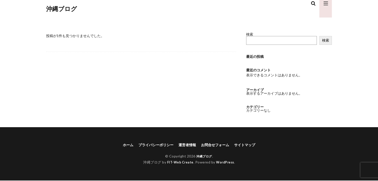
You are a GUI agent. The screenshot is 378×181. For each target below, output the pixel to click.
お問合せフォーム (218, 145)
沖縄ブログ (61, 9)
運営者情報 (187, 145)
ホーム (121, 145)
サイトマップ (251, 145)
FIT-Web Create (179, 163)
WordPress (226, 163)
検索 (249, 34)
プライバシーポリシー (152, 145)
